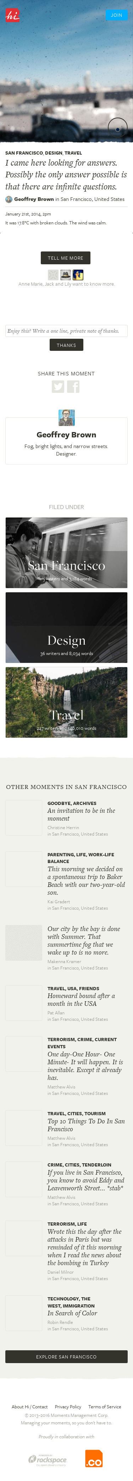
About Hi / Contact (30, 1406)
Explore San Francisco (66, 1356)
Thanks (66, 345)
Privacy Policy (68, 1406)
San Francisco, (92, 199)
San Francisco (24, 152)
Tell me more (65, 257)
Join (116, 15)
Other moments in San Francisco (66, 787)
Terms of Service (104, 1406)
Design (53, 152)
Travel (73, 152)
